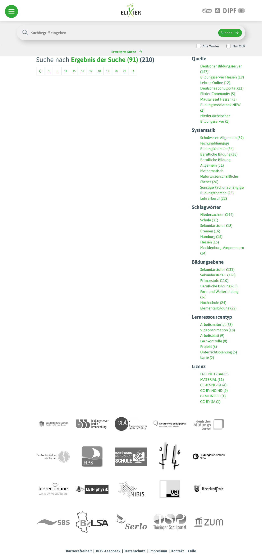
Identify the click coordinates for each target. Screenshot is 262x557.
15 (74, 71)
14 (65, 71)
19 (107, 71)
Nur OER (239, 46)
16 (82, 71)
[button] (11, 11)
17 (90, 71)
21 (124, 71)
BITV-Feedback (108, 551)
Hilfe (192, 551)
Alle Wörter (210, 46)
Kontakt (177, 551)
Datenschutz (135, 551)
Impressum (158, 551)
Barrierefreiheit (79, 551)
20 (116, 71)
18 (99, 71)
